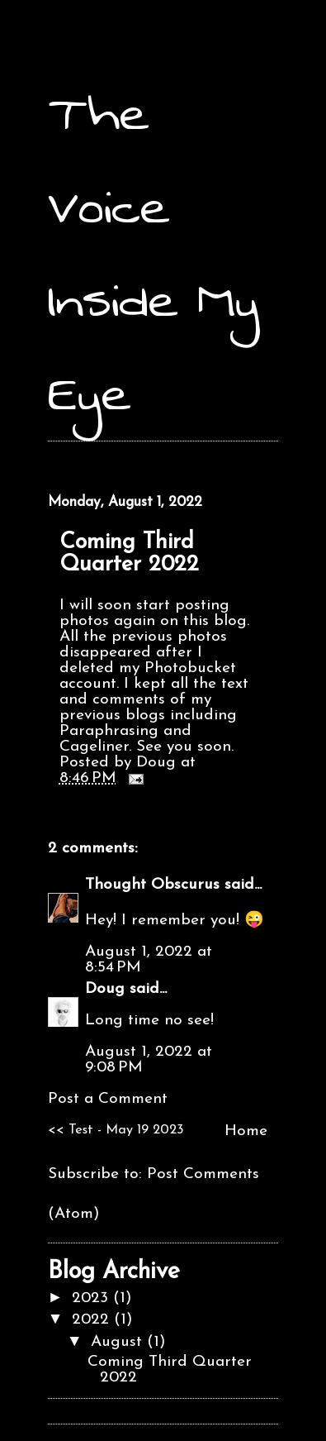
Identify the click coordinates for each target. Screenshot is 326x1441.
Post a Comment (108, 1099)
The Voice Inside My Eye (153, 254)
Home (245, 1131)
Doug (105, 989)
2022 (93, 1320)
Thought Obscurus (152, 885)
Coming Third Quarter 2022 (129, 554)
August (119, 1342)
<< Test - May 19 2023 (116, 1130)
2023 (92, 1298)
